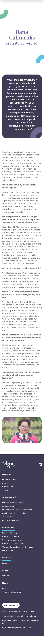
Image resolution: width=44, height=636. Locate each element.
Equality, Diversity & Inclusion (14, 513)
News (4, 588)
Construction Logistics (11, 536)
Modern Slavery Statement (26, 616)
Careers (5, 576)
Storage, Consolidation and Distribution (18, 547)
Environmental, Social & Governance (17, 510)
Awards (5, 483)
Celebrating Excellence (11, 592)
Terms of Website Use (11, 611)
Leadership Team (9, 479)
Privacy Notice (28, 611)
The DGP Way (7, 517)
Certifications (7, 486)
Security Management (11, 540)
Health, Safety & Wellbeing (13, 520)
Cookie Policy (7, 616)
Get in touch (11, 605)
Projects (5, 563)
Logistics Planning (9, 533)
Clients (5, 490)
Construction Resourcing (12, 543)
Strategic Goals (8, 506)
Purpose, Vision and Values (13, 502)
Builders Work (7, 550)
